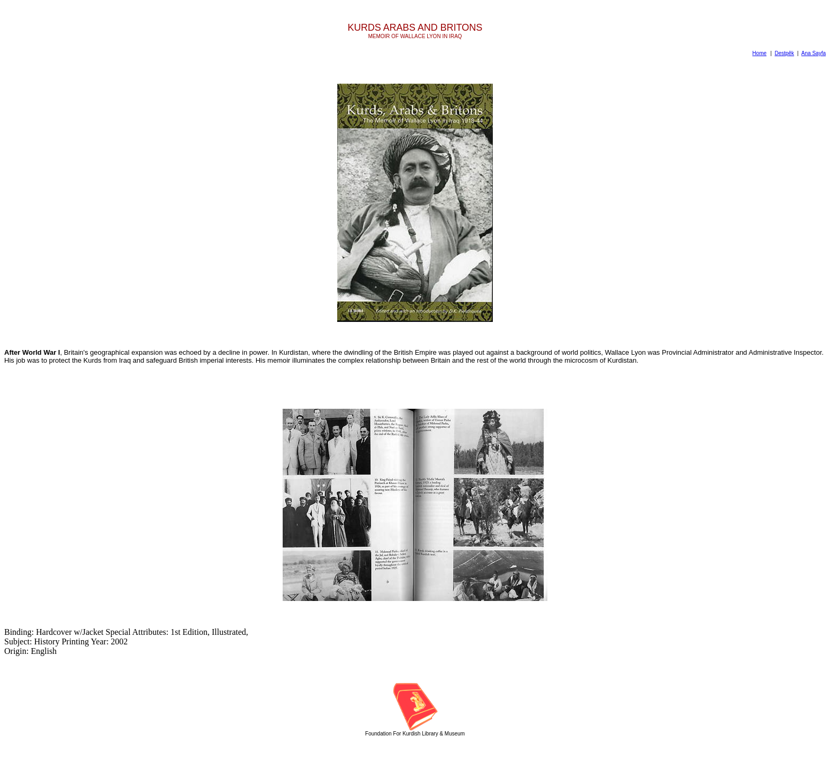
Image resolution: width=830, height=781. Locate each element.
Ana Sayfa (813, 53)
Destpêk (784, 53)
